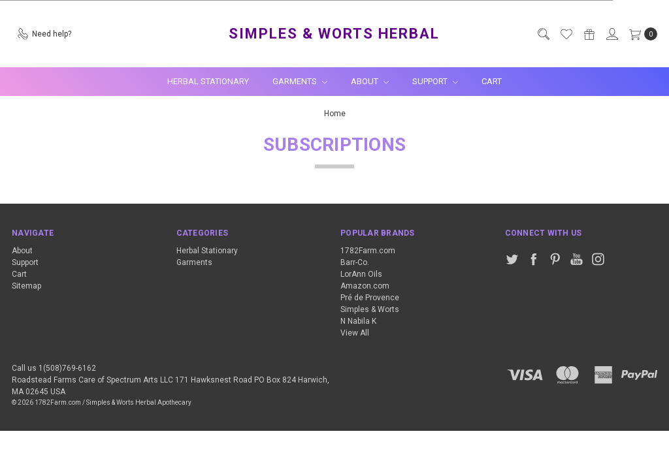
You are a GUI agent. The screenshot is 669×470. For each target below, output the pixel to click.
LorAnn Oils (361, 274)
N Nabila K (358, 321)
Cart (491, 81)
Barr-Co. (354, 262)
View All (354, 332)
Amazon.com (364, 285)
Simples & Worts (369, 309)
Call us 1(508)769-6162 (54, 368)
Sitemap (26, 285)
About (370, 81)
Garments (299, 81)
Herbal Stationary (208, 81)
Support (435, 81)
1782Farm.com (367, 250)
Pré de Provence (369, 297)
